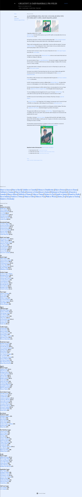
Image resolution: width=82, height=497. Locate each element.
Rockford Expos (4, 383)
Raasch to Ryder (74, 194)
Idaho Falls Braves (4, 465)
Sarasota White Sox (4, 358)
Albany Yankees (3, 258)
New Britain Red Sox (5, 266)
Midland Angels (4, 298)
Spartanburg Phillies (5, 408)
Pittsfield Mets (3, 445)
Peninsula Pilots (4, 334)
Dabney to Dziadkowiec (45, 190)
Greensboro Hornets (5, 404)
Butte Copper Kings (5, 458)
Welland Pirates (3, 451)
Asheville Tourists (4, 393)
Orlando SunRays (4, 289)
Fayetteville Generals (5, 401)
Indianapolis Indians (5, 211)
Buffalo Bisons (3, 208)
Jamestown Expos (4, 440)
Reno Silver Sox (3, 314)
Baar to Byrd (16, 190)
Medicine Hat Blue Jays (5, 466)
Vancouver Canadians (5, 252)
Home (19, 8)
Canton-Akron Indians (5, 260)
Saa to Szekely (4, 196)
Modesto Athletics (4, 311)
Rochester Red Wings (5, 230)
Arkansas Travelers (4, 293)
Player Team (32, 8)
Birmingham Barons (4, 275)
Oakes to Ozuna (37, 194)
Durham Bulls (3, 328)
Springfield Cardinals (5, 386)
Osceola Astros (3, 352)
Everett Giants (3, 422)
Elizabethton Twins (4, 474)
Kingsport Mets (4, 478)
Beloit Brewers (3, 371)
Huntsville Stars (4, 286)
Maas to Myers (12, 194)
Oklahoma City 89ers (5, 217)
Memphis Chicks (4, 287)
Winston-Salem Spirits (5, 339)
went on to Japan (41, 117)
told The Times (58, 92)
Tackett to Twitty (17, 196)
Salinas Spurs (3, 317)
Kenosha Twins (3, 377)
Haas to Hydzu (20, 192)
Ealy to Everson (60, 190)
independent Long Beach (51, 125)
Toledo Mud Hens (4, 234)
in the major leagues (61, 50)
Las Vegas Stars (3, 245)
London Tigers (3, 264)
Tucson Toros (3, 251)
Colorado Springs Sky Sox (6, 242)
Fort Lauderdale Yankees (5, 348)
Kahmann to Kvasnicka (58, 192)
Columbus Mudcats (4, 280)
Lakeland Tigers (4, 349)
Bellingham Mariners (5, 416)
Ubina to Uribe (29, 196)
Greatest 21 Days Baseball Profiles (37, 3)
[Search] (66, 3)
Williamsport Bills (4, 269)
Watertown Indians (4, 449)
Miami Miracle (3, 351)
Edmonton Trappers (5, 243)
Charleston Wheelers (5, 399)
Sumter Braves (3, 410)
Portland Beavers (4, 248)
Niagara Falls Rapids (5, 442)
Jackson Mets (3, 296)
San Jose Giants (3, 320)
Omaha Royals (3, 219)
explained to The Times (33, 107)
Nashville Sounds (4, 216)
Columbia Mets (3, 396)
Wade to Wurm (51, 196)
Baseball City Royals (5, 343)
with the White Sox (54, 82)
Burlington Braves (4, 372)
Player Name (25, 8)
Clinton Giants (3, 375)
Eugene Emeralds (4, 421)
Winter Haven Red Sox (5, 363)
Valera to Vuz (40, 196)
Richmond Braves (4, 228)
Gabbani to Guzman (7, 192)
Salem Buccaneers (4, 337)
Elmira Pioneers (3, 434)
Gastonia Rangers (4, 402)
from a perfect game (34, 68)
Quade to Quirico (62, 194)
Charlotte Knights (4, 277)
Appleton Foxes (4, 369)
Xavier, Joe (61, 196)
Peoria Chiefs (3, 380)
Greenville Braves (4, 281)
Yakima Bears (3, 427)
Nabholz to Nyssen (24, 194)
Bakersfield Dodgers (4, 310)
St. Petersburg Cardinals (5, 357)
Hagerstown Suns (4, 261)
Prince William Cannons (5, 336)
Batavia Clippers (4, 433)
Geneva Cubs (3, 437)
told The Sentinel (31, 46)
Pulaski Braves (3, 483)
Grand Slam (16, 18)
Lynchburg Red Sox (4, 333)
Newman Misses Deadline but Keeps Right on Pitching (46, 151)
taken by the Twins (46, 55)
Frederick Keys (3, 330)
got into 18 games (32, 101)
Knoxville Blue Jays (4, 284)
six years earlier (30, 36)
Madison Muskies (4, 378)
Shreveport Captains (5, 301)
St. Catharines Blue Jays (5, 446)
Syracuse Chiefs (3, 231)
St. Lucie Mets (3, 355)
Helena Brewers (4, 463)
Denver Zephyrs (4, 210)
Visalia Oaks (3, 324)
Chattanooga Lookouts (5, 278)
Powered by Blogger (41, 493)
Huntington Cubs (4, 475)
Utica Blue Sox (3, 448)
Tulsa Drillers (3, 302)
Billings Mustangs (4, 457)
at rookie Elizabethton (44, 60)
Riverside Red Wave (4, 316)
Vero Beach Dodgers (5, 360)
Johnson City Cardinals (5, 477)
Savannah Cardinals (4, 407)
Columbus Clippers (4, 223)
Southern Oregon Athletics (6, 424)
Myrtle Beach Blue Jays (5, 405)
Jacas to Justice (44, 192)
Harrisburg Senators (5, 263)
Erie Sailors (2, 436)
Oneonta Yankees (4, 443)
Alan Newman (30, 34)
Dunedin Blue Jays (4, 346)
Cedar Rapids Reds (4, 374)
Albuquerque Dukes (5, 239)
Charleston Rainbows (5, 398)
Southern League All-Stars (6, 273)
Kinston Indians (4, 331)
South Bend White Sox (5, 384)
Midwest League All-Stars (19, 20)
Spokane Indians (4, 425)
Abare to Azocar (5, 190)
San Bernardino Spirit (5, 319)
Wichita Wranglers (4, 304)
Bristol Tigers (3, 471)
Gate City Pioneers (4, 460)
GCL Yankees (3, 489)
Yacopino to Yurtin (72, 196)
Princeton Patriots (4, 481)
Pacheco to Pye (49, 194)
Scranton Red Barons (5, 225)
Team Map (38, 8)
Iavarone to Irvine (32, 192)
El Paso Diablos (3, 295)
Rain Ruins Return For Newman (42, 150)
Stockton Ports (3, 322)
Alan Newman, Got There (47, 147)
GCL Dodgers (3, 487)
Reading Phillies (4, 267)
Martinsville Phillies (4, 480)
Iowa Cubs (2, 213)
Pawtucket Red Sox (4, 226)
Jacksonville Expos (4, 283)
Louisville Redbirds (4, 214)
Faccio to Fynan (71, 190)
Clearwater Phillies (4, 345)
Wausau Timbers (4, 389)
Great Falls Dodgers (4, 461)
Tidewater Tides (4, 233)
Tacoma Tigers (3, 249)
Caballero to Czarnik (29, 190)
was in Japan (36, 52)
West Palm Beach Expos (5, 361)
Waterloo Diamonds (4, 387)
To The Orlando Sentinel (60, 39)
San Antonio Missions (5, 299)
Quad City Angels (4, 381)
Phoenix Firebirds (4, 246)
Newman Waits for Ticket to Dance (44, 153)
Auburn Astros (3, 431)
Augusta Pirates (4, 395)
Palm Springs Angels (5, 313)
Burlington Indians (4, 472)
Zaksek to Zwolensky (7, 199)
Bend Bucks (3, 418)
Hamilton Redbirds (4, 439)
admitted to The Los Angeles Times (38, 88)
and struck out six (58, 103)
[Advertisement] (47, 172)
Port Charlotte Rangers (5, 354)
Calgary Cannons (4, 240)
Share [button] (15, 13)
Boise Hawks (3, 419)
